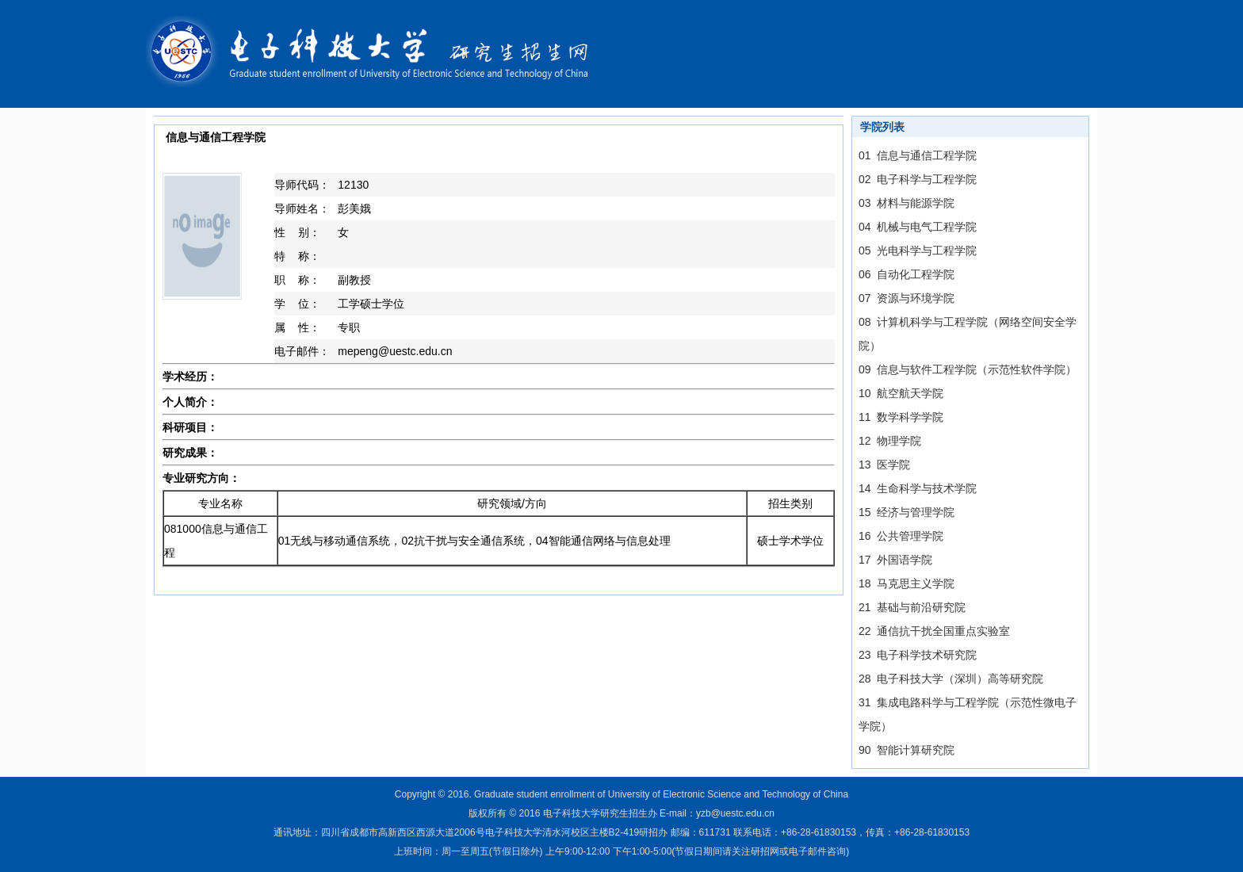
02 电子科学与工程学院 (918, 179)
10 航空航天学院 (901, 393)
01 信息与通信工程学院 (918, 155)
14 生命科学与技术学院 (918, 488)
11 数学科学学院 (901, 417)
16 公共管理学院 (901, 536)
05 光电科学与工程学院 (918, 250)
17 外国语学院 (895, 559)
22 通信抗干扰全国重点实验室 (934, 631)
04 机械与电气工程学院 (918, 226)
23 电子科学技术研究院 (918, 654)
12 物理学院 (890, 440)
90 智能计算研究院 (906, 750)
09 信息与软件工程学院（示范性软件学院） (968, 369)
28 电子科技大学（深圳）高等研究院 (951, 678)
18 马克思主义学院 (906, 583)
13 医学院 (884, 464)
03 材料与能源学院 (906, 203)
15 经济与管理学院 (906, 512)
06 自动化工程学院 (906, 274)
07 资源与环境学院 (906, 298)
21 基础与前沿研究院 (912, 607)
